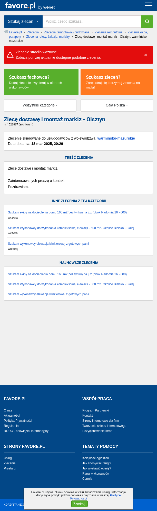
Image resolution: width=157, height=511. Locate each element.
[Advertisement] (78, 345)
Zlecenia (9, 463)
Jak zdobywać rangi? (96, 463)
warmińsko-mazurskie (116, 138)
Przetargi (10, 468)
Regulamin (11, 426)
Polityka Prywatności (18, 420)
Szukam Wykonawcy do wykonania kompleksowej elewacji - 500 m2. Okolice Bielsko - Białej (71, 228)
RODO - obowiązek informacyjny (26, 431)
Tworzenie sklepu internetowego (104, 426)
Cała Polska (115, 105)
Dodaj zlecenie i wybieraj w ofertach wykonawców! (41, 81)
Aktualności (11, 415)
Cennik (87, 478)
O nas (8, 410)
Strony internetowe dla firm (100, 420)
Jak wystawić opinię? (96, 468)
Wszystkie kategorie (38, 105)
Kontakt (87, 415)
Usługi (8, 458)
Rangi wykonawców (95, 473)
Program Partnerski (95, 410)
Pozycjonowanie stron (97, 431)
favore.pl (35, 5)
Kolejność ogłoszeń (95, 458)
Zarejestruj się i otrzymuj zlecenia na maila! (117, 81)
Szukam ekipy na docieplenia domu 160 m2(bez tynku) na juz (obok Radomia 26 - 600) (67, 212)
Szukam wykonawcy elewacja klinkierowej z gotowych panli (48, 243)
